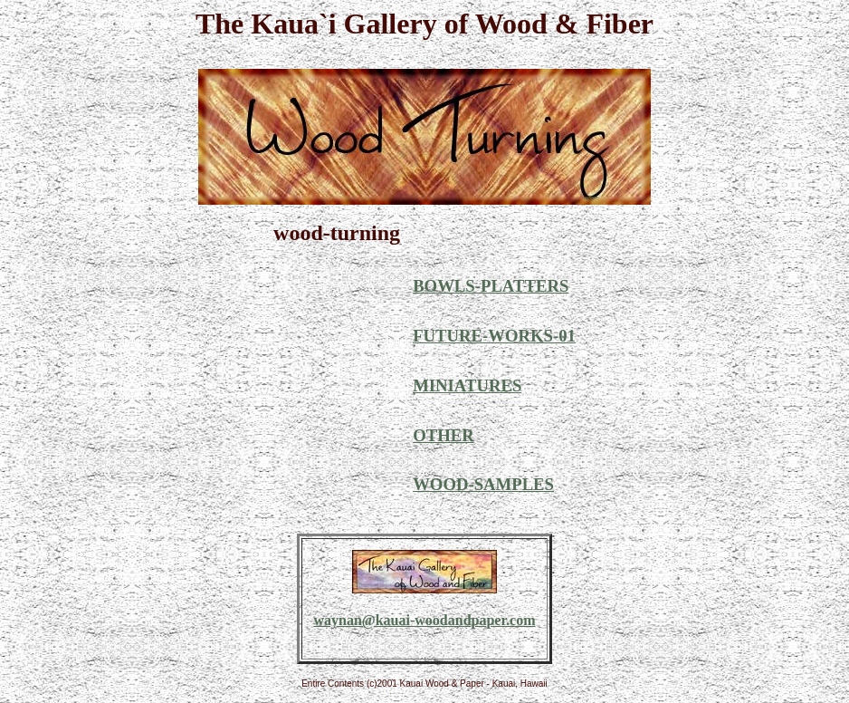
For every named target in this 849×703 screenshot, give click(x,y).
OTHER (443, 435)
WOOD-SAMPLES (483, 484)
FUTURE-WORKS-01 (494, 335)
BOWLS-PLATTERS (490, 285)
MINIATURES (467, 385)
